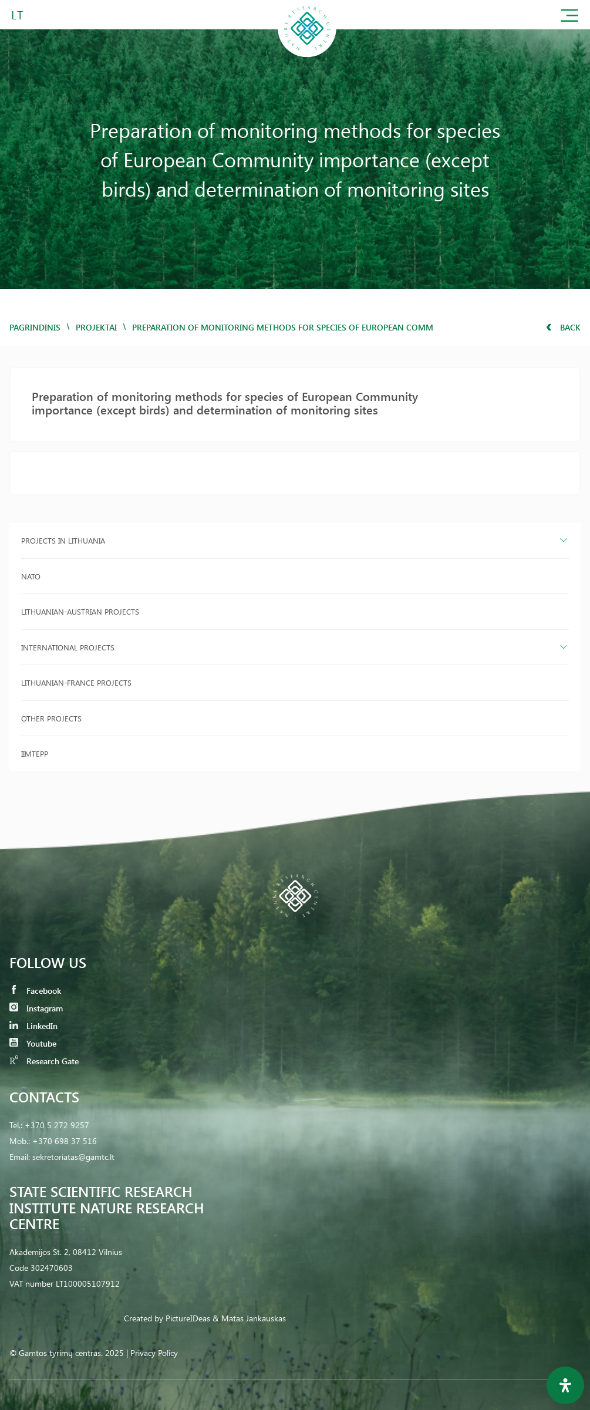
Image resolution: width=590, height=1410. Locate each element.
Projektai (96, 327)
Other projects (51, 718)
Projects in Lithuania (63, 540)
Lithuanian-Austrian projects (80, 611)
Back (563, 327)
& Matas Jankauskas (249, 1318)
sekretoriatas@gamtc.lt (73, 1156)
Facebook (35, 990)
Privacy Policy (154, 1352)
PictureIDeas (188, 1318)
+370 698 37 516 (64, 1140)
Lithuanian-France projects (76, 682)
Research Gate (44, 1061)
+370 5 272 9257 (57, 1125)
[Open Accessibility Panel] (565, 1385)
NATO (31, 576)
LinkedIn (33, 1025)
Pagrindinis (34, 327)
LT (17, 14)
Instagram (36, 1008)
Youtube (32, 1043)
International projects (67, 647)
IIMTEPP (34, 753)
